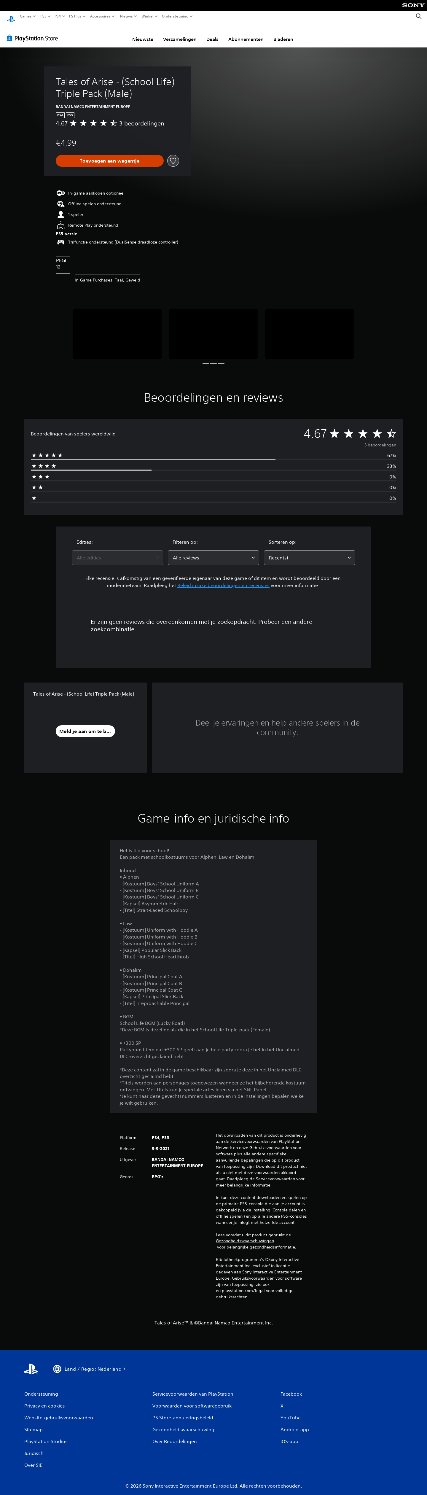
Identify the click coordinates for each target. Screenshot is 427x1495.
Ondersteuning (175, 16)
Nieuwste (142, 33)
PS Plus (75, 16)
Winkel (147, 16)
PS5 (43, 16)
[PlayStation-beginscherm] (11, 16)
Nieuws (126, 16)
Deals (212, 33)
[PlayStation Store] (34, 32)
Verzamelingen (180, 33)
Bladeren (283, 33)
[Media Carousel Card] (117, 328)
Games (26, 16)
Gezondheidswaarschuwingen (245, 1235)
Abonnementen (246, 33)
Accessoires (100, 16)
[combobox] (117, 552)
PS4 (58, 16)
